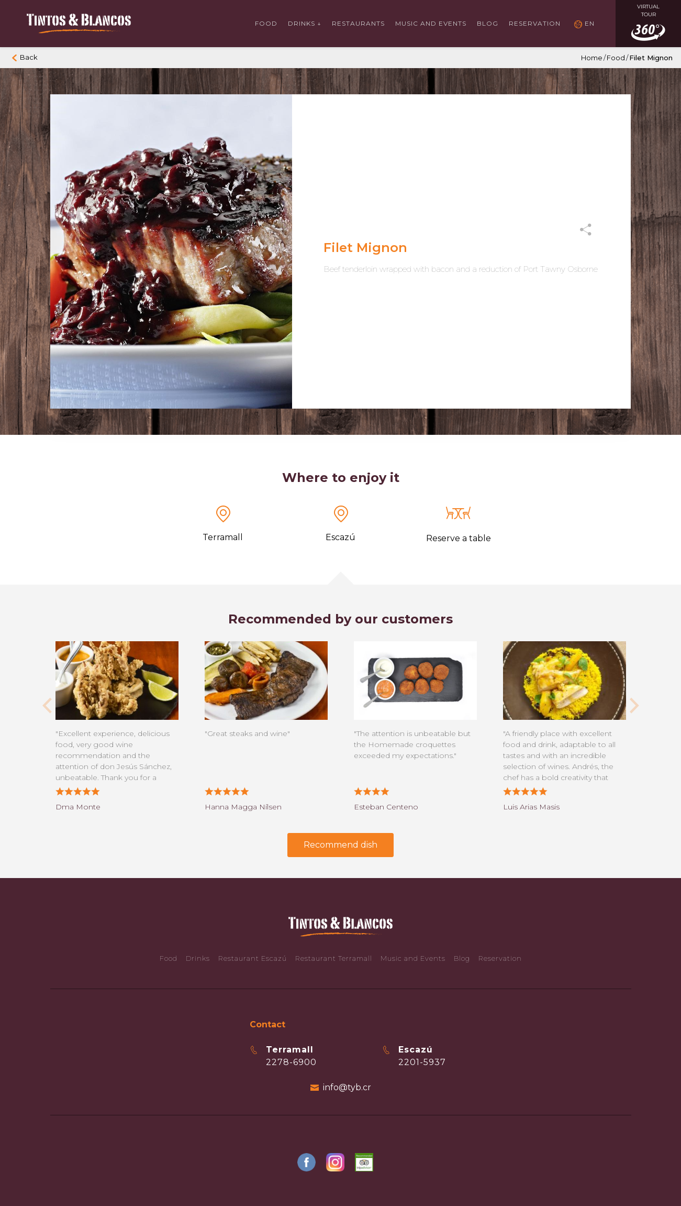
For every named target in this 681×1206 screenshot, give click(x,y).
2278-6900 (291, 1062)
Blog (487, 23)
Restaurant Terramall (333, 958)
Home (591, 57)
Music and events (430, 23)
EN (590, 23)
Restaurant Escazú (252, 958)
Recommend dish (340, 845)
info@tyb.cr (347, 1087)
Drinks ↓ (304, 23)
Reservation (535, 23)
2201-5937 (422, 1062)
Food (266, 23)
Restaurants (358, 23)
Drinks (198, 958)
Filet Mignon (651, 57)
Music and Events (413, 958)
